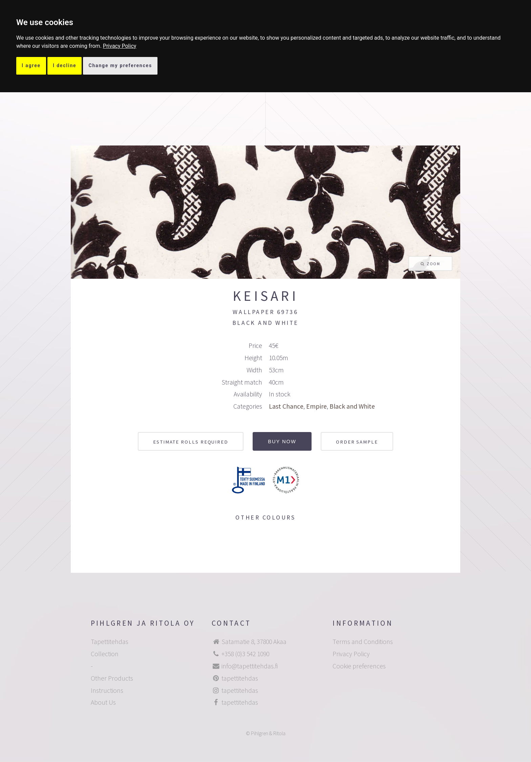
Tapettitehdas (109, 642)
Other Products (112, 678)
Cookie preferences (359, 666)
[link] (119, 46)
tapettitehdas (239, 678)
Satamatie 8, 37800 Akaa (253, 642)
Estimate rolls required (190, 441)
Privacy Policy (119, 46)
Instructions (107, 690)
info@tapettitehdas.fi (249, 666)
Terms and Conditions (363, 642)
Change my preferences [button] (120, 65)
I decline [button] (65, 65)
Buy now (282, 441)
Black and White (352, 406)
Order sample (357, 441)
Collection (105, 654)
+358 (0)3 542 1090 (245, 654)
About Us (103, 702)
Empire (316, 406)
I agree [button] (31, 65)
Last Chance (286, 406)
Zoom (433, 263)
